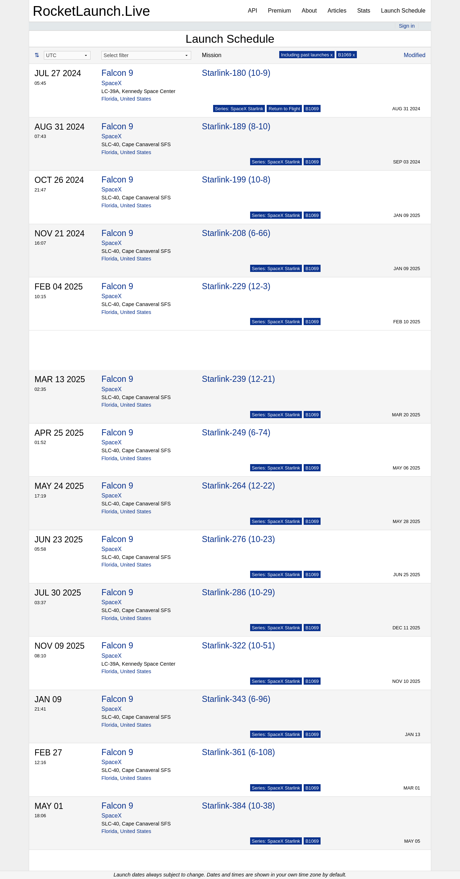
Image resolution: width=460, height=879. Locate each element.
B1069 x (346, 54)
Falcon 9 (117, 73)
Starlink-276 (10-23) (238, 539)
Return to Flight (284, 108)
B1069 (312, 108)
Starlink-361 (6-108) (238, 752)
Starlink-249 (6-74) (236, 432)
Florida (109, 99)
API (252, 11)
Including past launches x (307, 54)
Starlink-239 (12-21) (238, 379)
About (309, 11)
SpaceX (111, 83)
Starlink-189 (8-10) (236, 126)
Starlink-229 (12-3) (236, 286)
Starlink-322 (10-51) (238, 645)
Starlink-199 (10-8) (236, 179)
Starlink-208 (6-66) (236, 233)
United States (135, 99)
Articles (336, 11)
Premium (279, 11)
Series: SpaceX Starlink (239, 108)
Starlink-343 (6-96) (236, 699)
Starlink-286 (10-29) (238, 592)
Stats (363, 11)
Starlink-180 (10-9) (236, 73)
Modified (415, 55)
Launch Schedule (403, 11)
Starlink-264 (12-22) (238, 485)
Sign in (407, 26)
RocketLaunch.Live (91, 11)
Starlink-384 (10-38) (238, 805)
